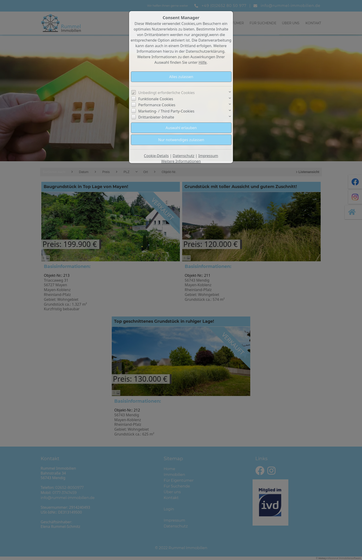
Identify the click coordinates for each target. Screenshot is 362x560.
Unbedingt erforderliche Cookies (166, 92)
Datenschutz (183, 155)
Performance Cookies (156, 104)
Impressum (208, 155)
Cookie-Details (156, 155)
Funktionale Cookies (155, 98)
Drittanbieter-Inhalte (156, 117)
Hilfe (203, 62)
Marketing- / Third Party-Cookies (166, 111)
